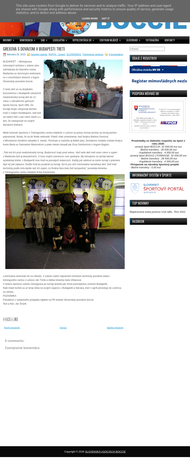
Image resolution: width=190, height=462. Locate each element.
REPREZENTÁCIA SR (85, 39)
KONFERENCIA (29, 39)
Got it (106, 18)
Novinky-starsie (39, 54)
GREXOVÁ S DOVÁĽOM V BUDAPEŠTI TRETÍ (34, 49)
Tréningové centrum (92, 54)
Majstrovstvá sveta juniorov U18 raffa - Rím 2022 (157, 211)
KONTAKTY (170, 40)
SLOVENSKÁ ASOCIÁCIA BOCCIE (105, 451)
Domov (63, 328)
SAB (45, 39)
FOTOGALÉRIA (152, 40)
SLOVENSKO (134, 39)
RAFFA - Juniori (56, 54)
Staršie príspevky (115, 328)
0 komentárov (116, 54)
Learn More (90, 18)
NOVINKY (10, 39)
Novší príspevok (12, 328)
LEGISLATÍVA (61, 39)
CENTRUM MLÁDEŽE (111, 39)
